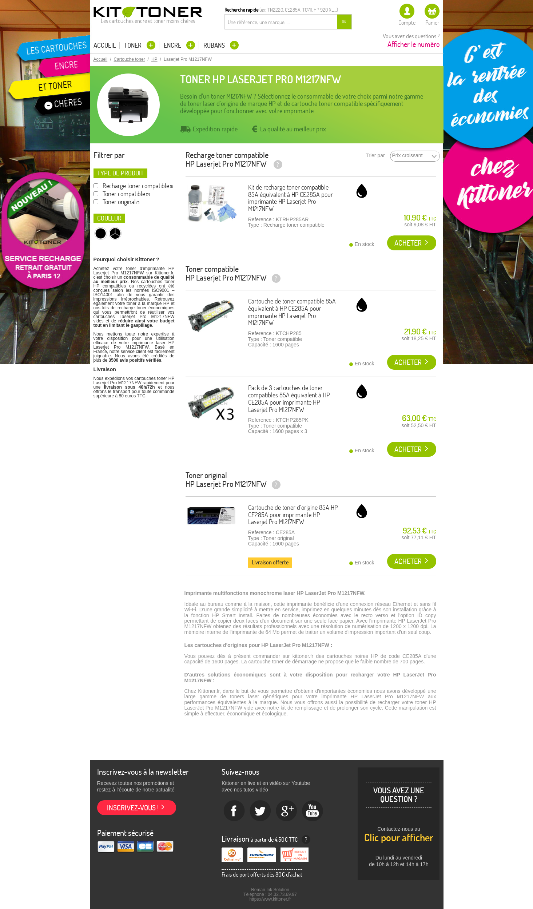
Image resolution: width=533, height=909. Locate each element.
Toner (133, 45)
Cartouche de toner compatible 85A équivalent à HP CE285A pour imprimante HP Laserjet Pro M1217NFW (292, 312)
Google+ (287, 811)
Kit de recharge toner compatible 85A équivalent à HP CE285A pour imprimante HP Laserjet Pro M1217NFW (290, 198)
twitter (260, 811)
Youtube (313, 811)
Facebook (234, 811)
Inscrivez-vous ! (133, 807)
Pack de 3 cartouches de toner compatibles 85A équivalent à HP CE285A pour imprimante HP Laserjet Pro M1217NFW (289, 398)
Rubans (214, 45)
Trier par (375, 155)
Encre (173, 45)
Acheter (408, 242)
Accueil (105, 45)
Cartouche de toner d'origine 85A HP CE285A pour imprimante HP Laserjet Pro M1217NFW (293, 514)
